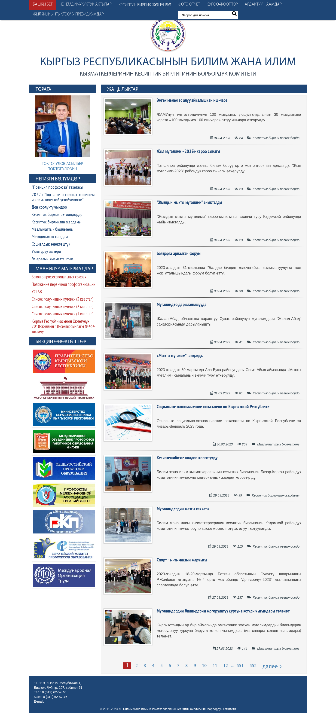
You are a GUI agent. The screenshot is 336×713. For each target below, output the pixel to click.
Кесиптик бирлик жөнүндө (145, 5)
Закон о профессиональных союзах (59, 277)
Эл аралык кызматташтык (52, 259)
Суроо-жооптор (222, 4)
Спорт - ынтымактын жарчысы (182, 560)
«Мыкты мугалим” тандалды (180, 356)
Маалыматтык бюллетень (52, 230)
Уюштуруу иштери (46, 252)
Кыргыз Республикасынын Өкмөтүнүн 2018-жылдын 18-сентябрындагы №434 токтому (63, 327)
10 (204, 666)
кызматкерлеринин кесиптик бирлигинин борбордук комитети (168, 74)
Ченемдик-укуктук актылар (85, 4)
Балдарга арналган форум (179, 254)
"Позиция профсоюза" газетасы (57, 188)
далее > (273, 667)
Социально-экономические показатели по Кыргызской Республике (213, 407)
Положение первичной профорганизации (63, 285)
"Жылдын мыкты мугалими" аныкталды (189, 203)
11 (215, 666)
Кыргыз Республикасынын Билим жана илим (168, 62)
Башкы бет (42, 4)
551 (240, 666)
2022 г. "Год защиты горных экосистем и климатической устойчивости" (63, 197)
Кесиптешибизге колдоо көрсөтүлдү (187, 458)
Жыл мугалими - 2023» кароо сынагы (188, 152)
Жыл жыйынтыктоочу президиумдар (68, 14)
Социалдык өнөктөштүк (51, 244)
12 (225, 666)
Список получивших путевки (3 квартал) (62, 300)
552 (253, 666)
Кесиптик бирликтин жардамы (56, 222)
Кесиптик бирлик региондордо (57, 215)
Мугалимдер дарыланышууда (181, 305)
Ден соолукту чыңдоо (49, 207)
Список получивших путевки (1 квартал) (62, 314)
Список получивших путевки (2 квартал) (62, 307)
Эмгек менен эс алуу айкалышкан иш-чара (192, 101)
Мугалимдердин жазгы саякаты (183, 509)
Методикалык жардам (50, 237)
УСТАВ (37, 292)
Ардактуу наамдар (263, 4)
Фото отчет (189, 4)
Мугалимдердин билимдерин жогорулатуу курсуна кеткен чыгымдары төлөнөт (223, 611)
